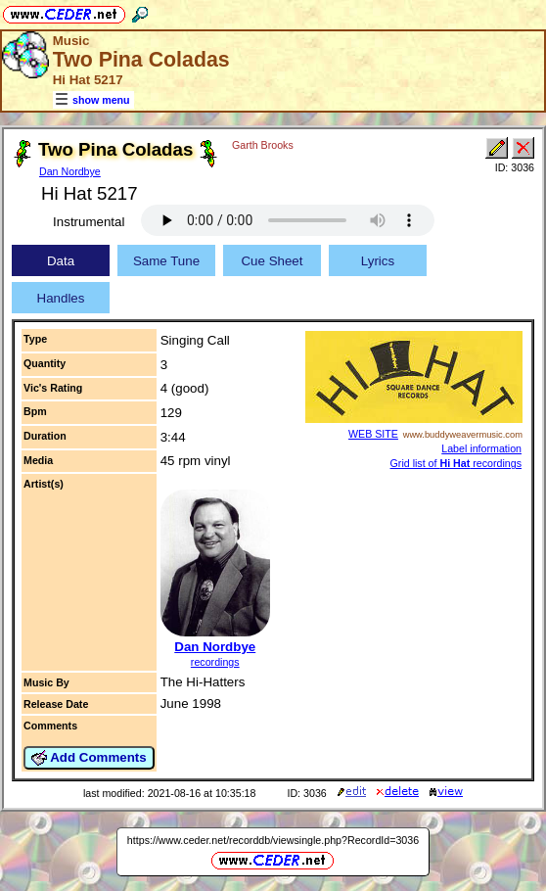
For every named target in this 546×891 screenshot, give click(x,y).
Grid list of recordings (456, 463)
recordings (215, 662)
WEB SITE (373, 434)
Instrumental (88, 221)
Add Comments (89, 758)
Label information (481, 448)
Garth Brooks (263, 145)
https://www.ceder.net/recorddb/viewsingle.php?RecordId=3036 (273, 840)
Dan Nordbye (70, 171)
